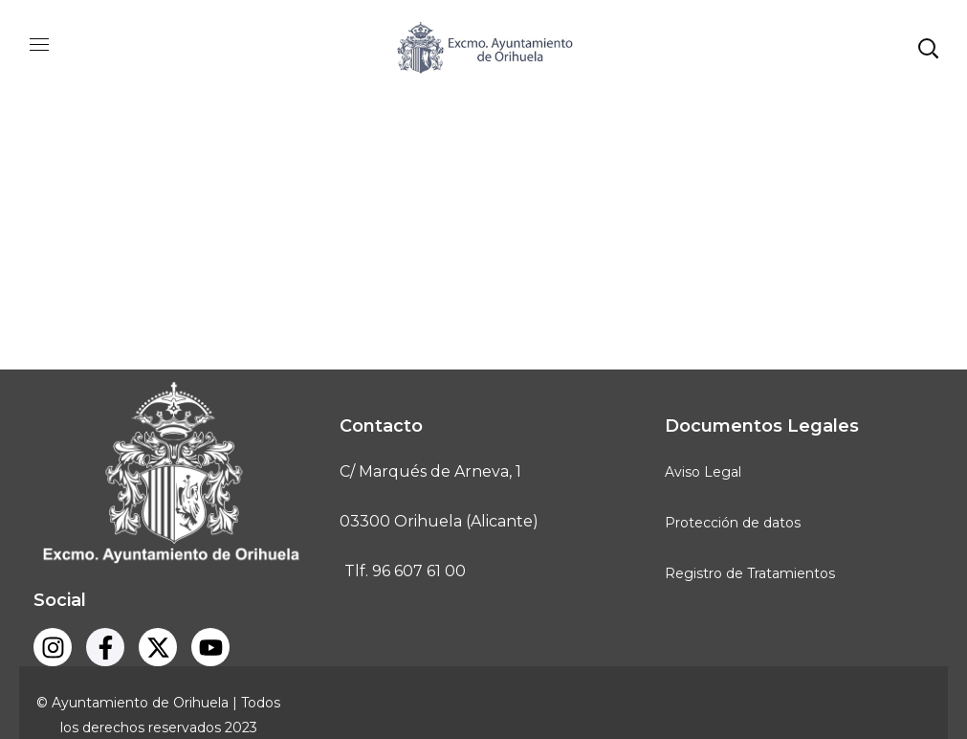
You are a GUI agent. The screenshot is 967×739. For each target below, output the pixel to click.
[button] (927, 48)
